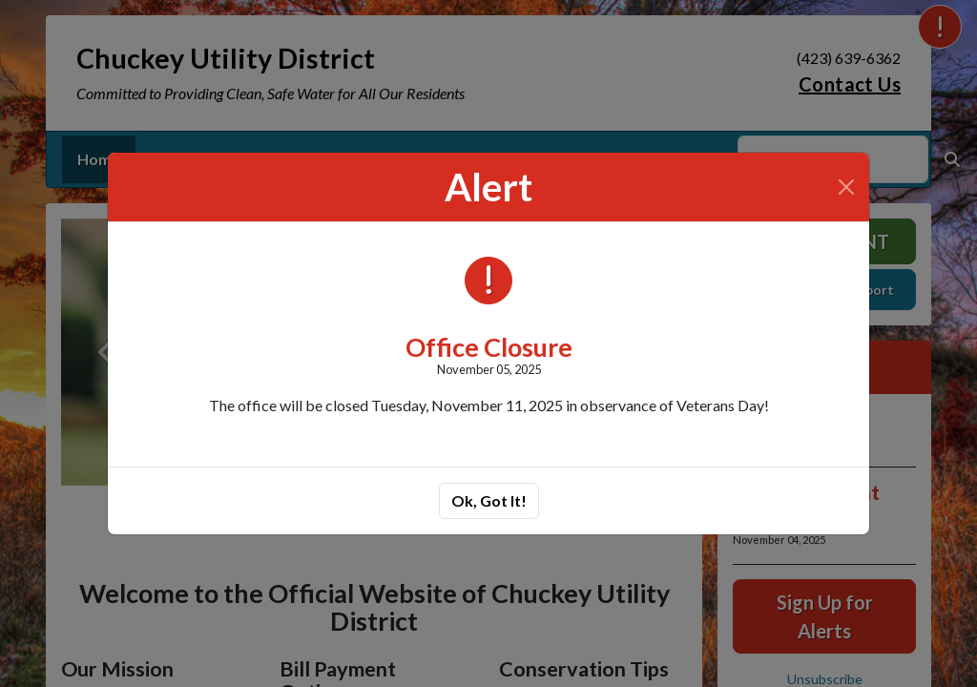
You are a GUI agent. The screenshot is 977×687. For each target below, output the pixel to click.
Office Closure (488, 347)
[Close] (846, 187)
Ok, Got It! (489, 500)
